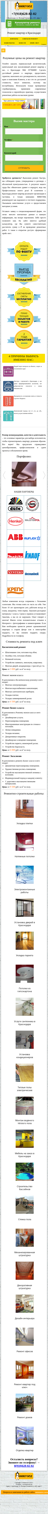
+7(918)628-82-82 (27, 1484)
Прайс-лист (34, 43)
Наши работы (9, 43)
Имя (7, 126)
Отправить (24, 168)
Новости (22, 43)
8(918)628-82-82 (24, 1465)
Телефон (8, 140)
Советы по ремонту (30, 39)
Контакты (14, 39)
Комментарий (10, 153)
